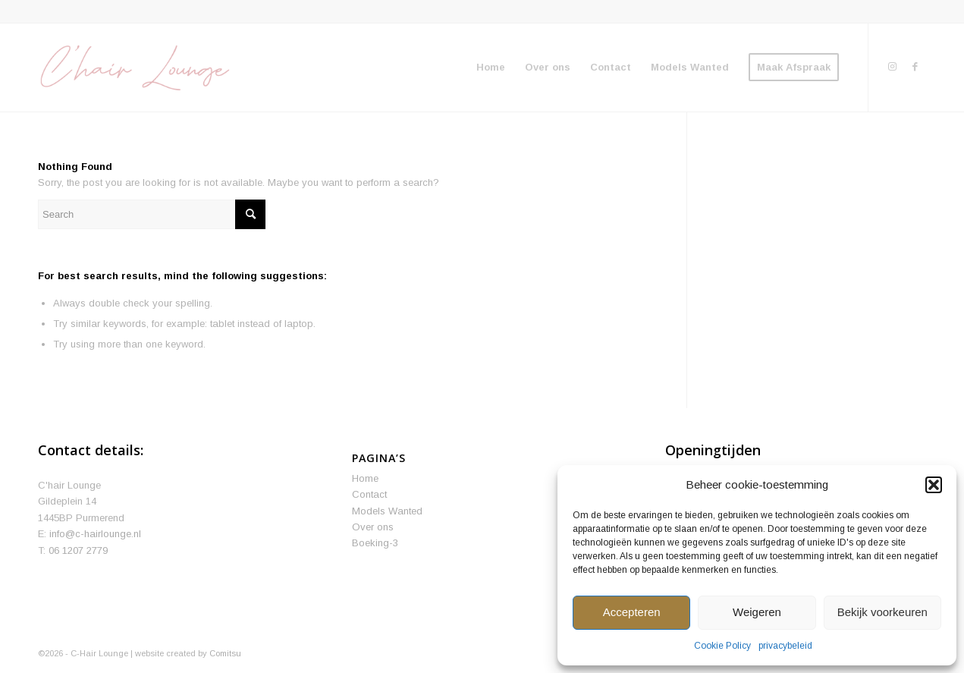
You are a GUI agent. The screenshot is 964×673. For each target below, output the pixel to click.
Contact (369, 494)
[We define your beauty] (134, 68)
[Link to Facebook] (914, 66)
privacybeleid (785, 645)
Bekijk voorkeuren (882, 611)
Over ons (373, 527)
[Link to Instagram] (892, 66)
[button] (933, 484)
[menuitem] (490, 68)
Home (365, 478)
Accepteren (632, 611)
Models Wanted (387, 511)
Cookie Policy (722, 645)
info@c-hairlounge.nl (95, 533)
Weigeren (757, 611)
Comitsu (225, 653)
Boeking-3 (375, 543)
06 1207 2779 (78, 550)
